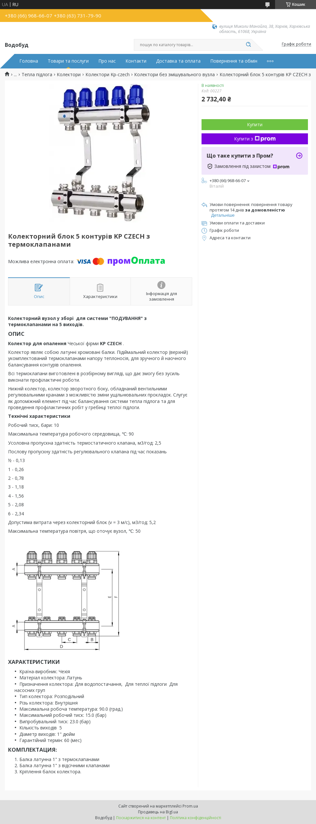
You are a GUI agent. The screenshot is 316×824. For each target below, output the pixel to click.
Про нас (107, 61)
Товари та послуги (68, 61)
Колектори (69, 74)
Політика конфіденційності (195, 817)
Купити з (255, 139)
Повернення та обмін (233, 61)
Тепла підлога (37, 74)
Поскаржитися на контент (141, 817)
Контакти (135, 61)
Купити (254, 124)
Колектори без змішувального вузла (174, 74)
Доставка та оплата (178, 61)
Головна (28, 61)
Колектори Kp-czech (107, 74)
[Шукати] (248, 45)
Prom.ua (190, 806)
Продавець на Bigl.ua (158, 812)
